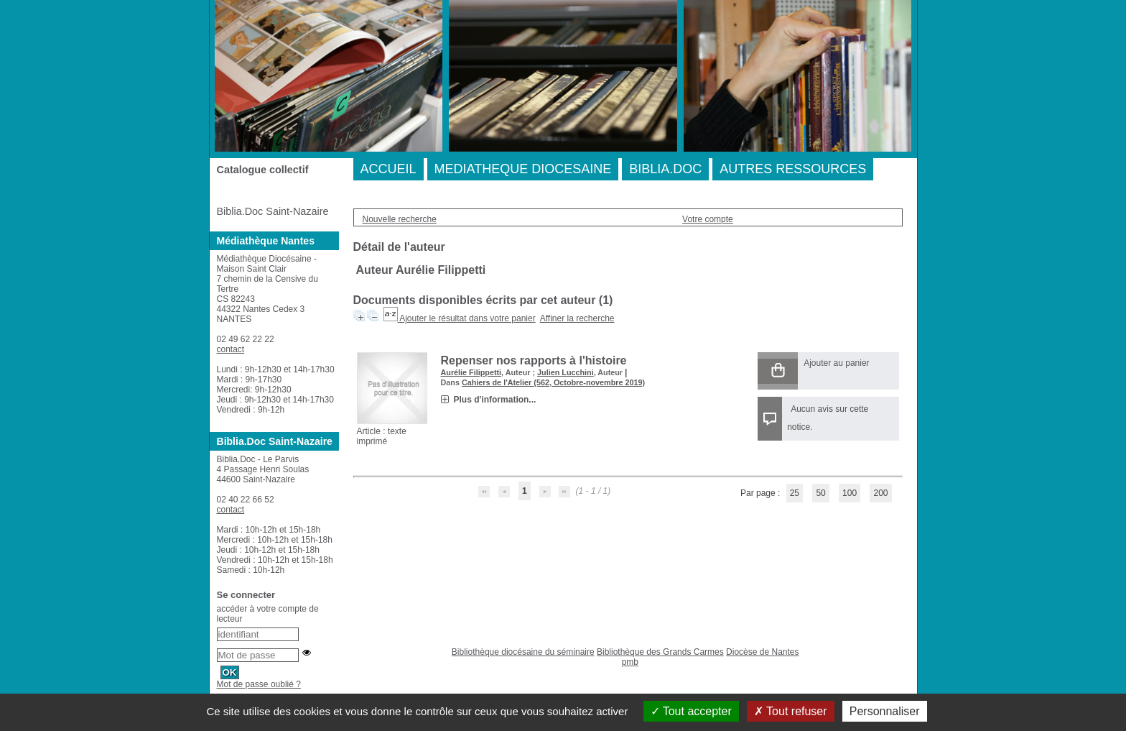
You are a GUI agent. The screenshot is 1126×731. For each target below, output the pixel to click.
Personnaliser (885, 711)
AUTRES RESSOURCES (793, 169)
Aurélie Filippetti (471, 372)
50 (820, 493)
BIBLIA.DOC (665, 169)
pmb (630, 662)
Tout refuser (790, 711)
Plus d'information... (495, 400)
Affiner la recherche (577, 318)
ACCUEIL (388, 169)
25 (794, 493)
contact (231, 349)
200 (880, 493)
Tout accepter (691, 711)
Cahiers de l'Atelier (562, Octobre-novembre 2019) (553, 382)
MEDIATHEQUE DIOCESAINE (523, 169)
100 (849, 493)
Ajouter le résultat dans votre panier (467, 318)
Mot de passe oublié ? (259, 684)
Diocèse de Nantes (762, 652)
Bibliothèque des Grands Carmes (660, 652)
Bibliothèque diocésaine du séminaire (523, 652)
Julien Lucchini (565, 372)
